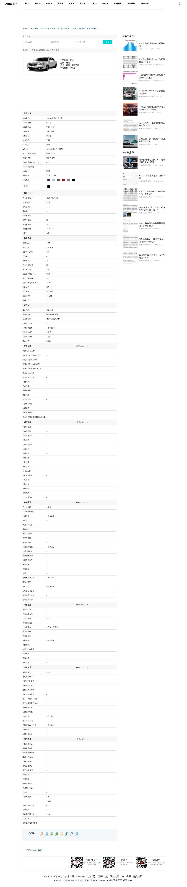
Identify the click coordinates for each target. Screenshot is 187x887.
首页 (27, 3)
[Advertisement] (69, 94)
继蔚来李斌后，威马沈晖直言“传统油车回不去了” (152, 208)
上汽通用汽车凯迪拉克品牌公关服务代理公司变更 (152, 108)
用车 (70, 3)
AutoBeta (80, 876)
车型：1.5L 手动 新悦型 (75, 28)
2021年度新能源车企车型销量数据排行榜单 (152, 60)
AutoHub (34, 28)
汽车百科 (145, 3)
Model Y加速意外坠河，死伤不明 (152, 177)
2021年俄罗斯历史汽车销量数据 (152, 44)
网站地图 (114, 876)
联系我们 (103, 876)
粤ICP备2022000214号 (120, 880)
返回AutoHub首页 (34, 850)
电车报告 (91, 876)
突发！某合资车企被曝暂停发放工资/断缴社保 (152, 224)
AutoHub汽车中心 (53, 876)
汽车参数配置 (92, 28)
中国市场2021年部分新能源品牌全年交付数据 (152, 76)
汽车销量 (131, 3)
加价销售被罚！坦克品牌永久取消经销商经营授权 (152, 240)
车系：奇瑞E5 (57, 28)
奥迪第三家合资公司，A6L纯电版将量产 (152, 256)
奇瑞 (68, 63)
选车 (59, 3)
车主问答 (117, 3)
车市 (104, 3)
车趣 (82, 3)
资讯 (37, 3)
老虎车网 (69, 876)
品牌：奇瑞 (44, 28)
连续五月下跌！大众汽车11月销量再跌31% (152, 140)
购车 (48, 3)
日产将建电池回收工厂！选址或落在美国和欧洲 (152, 161)
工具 (93, 3)
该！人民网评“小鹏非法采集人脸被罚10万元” (152, 124)
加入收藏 (126, 876)
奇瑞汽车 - (67, 60)
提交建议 (137, 876)
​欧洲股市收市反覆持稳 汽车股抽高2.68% (152, 92)
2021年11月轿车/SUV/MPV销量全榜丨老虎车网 (152, 192)
